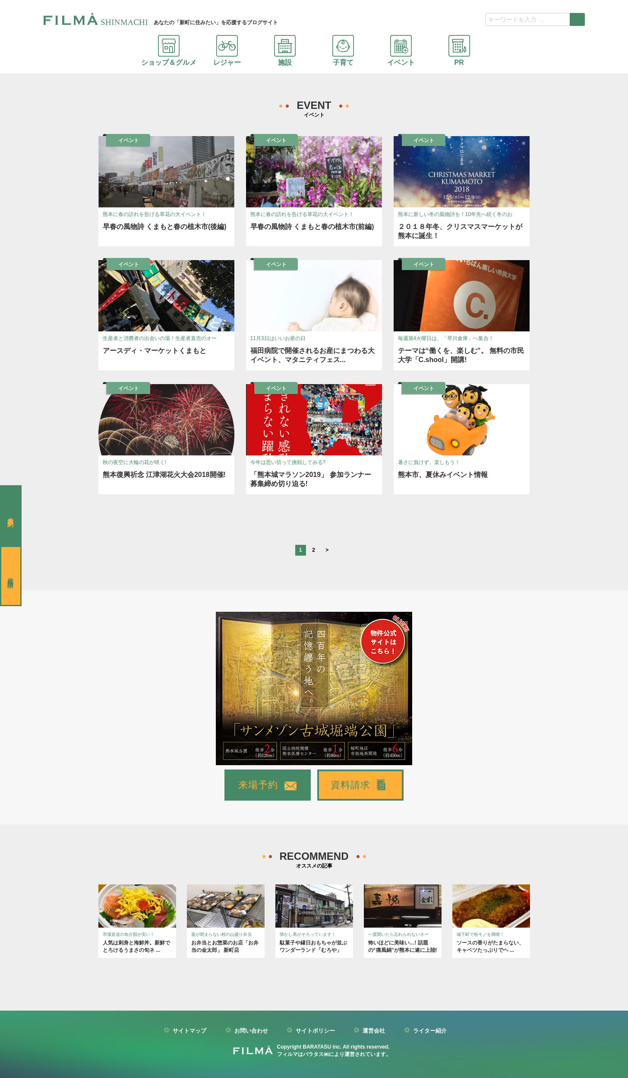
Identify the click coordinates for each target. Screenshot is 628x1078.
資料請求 (350, 784)
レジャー (227, 50)
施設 (285, 50)
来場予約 (258, 784)
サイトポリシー (315, 1031)
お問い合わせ (251, 1031)
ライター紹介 (430, 1031)
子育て (343, 50)
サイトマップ (189, 1031)
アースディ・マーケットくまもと (154, 350)
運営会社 (374, 1031)
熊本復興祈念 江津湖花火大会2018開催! (164, 474)
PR (459, 50)
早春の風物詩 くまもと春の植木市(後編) (165, 226)
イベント (401, 50)
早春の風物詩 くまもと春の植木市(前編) (312, 226)
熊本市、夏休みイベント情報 (443, 474)
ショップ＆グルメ (168, 50)
